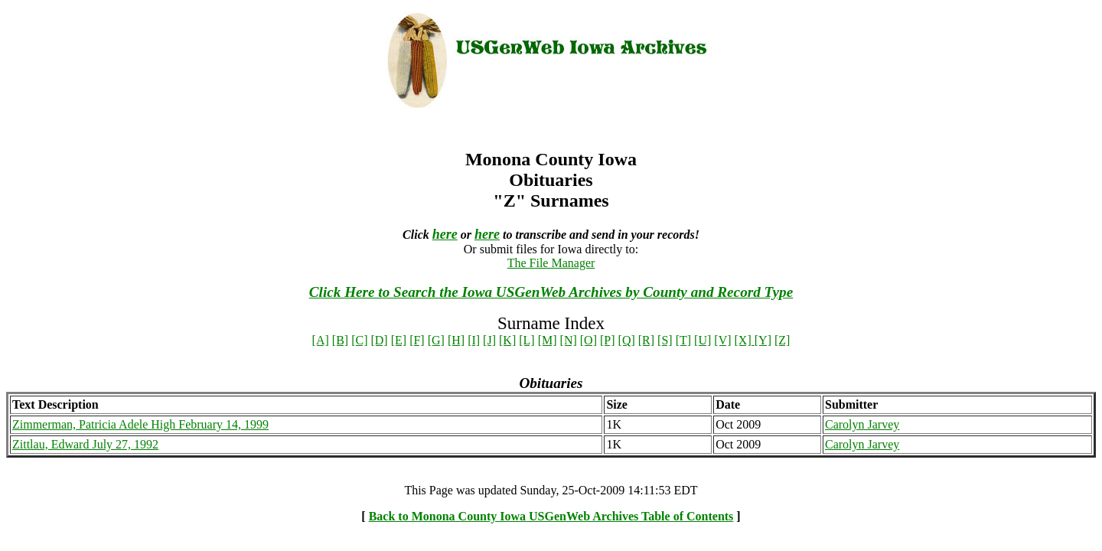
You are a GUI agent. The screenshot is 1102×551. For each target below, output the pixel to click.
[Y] (763, 340)
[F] (417, 340)
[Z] (782, 340)
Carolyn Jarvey (862, 424)
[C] (359, 340)
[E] (398, 340)
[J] (489, 340)
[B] (340, 340)
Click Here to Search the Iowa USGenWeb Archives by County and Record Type (551, 292)
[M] (547, 340)
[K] (507, 340)
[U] (702, 340)
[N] (568, 340)
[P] (607, 340)
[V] (722, 340)
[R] (646, 340)
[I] (474, 340)
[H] (456, 340)
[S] (665, 340)
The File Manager (551, 262)
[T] (683, 340)
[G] (436, 340)
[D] (378, 340)
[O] (588, 340)
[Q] (626, 340)
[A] (320, 340)
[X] (745, 340)
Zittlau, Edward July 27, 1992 (85, 444)
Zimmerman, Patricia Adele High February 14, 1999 (140, 424)
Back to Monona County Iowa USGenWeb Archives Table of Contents (551, 516)
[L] (526, 340)
